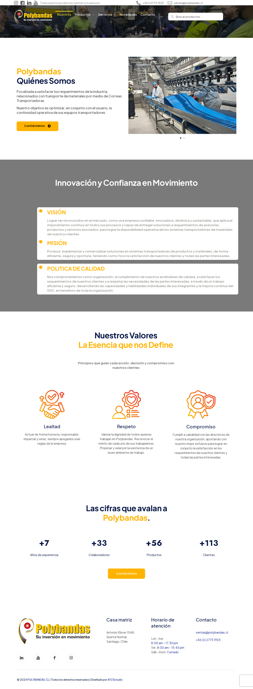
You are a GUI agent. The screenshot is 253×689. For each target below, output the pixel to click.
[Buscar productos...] (195, 16)
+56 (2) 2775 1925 (208, 640)
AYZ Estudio (115, 679)
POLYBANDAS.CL (38, 679)
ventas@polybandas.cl (212, 632)
